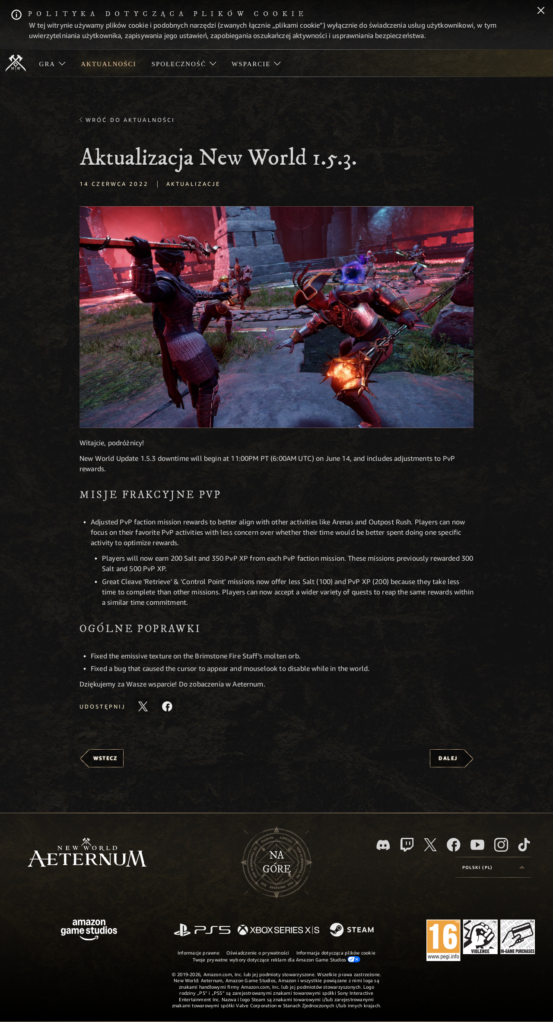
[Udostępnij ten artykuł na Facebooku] (167, 706)
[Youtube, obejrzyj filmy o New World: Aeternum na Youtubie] (477, 845)
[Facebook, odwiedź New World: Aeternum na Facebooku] (454, 845)
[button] (276, 317)
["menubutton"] (52, 63)
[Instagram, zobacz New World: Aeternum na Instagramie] (501, 845)
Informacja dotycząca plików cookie (335, 952)
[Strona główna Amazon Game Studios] (89, 931)
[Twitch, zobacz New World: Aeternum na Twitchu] (407, 845)
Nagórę (277, 862)
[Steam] (353, 930)
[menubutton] (493, 867)
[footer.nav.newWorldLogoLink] (87, 853)
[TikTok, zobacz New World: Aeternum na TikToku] (524, 845)
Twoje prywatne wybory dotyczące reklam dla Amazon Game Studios (277, 959)
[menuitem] (52, 63)
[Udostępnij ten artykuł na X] (143, 706)
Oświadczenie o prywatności (257, 952)
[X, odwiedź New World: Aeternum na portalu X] (430, 844)
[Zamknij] (540, 11)
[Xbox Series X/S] (278, 930)
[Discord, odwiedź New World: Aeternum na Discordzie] (383, 845)
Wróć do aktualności (130, 119)
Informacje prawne (198, 952)
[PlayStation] (202, 930)
